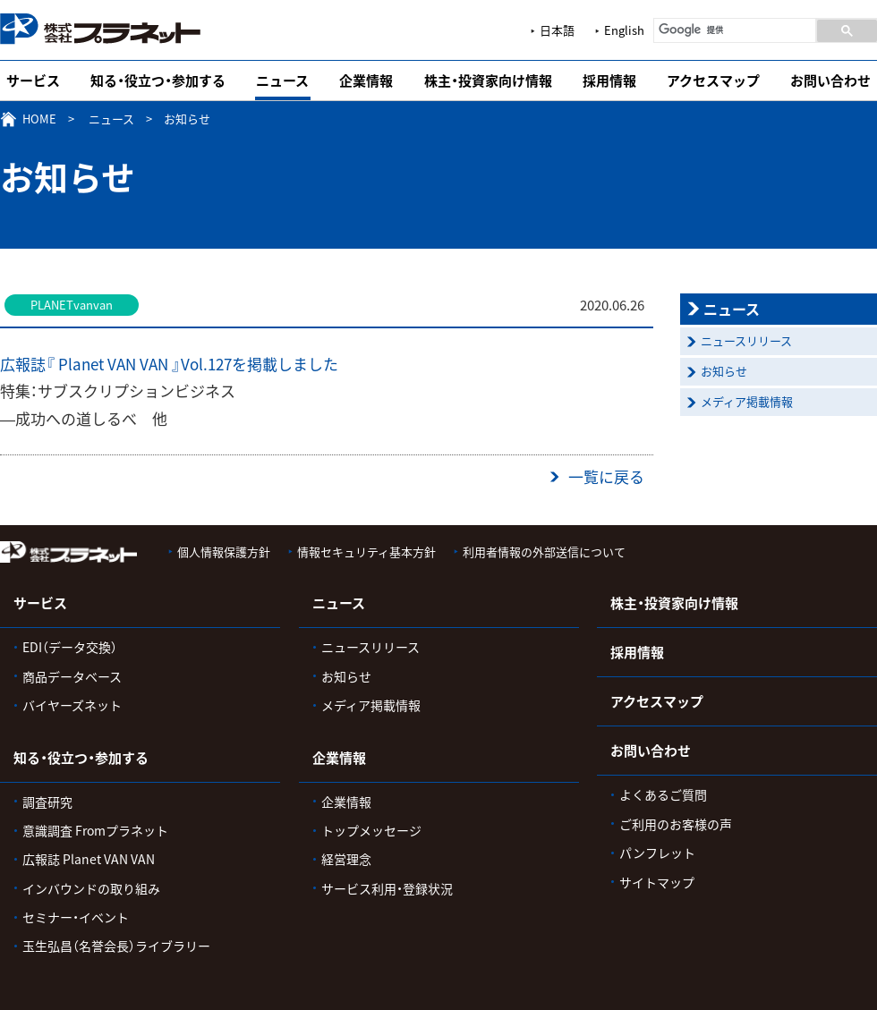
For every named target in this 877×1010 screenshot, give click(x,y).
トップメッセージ (371, 830)
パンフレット (657, 852)
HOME (39, 118)
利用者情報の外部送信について (544, 551)
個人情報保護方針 (223, 551)
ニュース (282, 80)
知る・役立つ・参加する (158, 80)
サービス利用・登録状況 (387, 888)
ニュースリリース (746, 340)
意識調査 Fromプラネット (95, 830)
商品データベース (72, 676)
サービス (33, 80)
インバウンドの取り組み (91, 888)
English (624, 29)
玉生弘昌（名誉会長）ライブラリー (116, 946)
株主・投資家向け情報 (488, 80)
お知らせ (724, 370)
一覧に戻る (606, 476)
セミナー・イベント (75, 917)
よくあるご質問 (663, 794)
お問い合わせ (830, 80)
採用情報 (609, 80)
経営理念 (346, 859)
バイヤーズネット (72, 705)
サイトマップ (656, 882)
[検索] (733, 30)
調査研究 (47, 802)
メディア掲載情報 (747, 401)
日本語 (557, 29)
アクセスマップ (713, 80)
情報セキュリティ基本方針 (366, 551)
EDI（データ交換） (69, 647)
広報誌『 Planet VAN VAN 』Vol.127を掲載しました (169, 363)
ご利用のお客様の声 (675, 824)
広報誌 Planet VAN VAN (88, 859)
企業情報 (366, 80)
